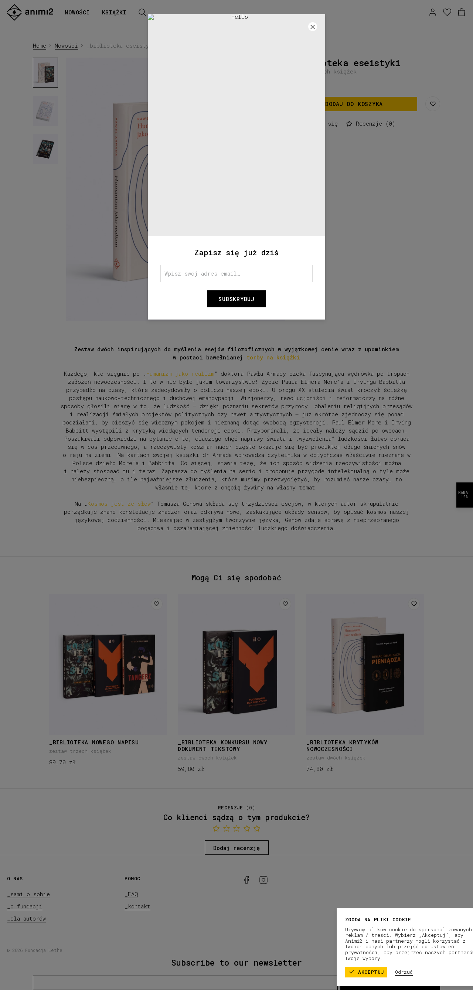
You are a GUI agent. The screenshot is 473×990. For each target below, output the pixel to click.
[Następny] (271, 189)
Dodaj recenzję (236, 847)
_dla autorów (26, 918)
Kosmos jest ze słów (119, 503)
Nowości (77, 12)
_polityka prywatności (436, 950)
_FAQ (131, 894)
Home (39, 45)
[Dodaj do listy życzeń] (157, 604)
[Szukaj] (142, 12)
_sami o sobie (28, 894)
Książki (114, 12)
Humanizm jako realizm (180, 373)
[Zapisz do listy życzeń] (432, 103)
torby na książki (273, 357)
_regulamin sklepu (374, 950)
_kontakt (137, 906)
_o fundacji (24, 906)
